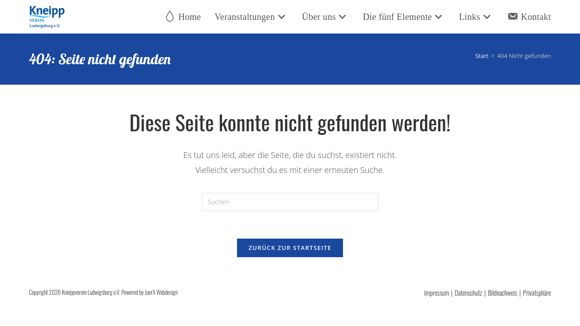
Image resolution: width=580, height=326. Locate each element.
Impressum (436, 292)
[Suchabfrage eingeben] (290, 202)
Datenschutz (468, 292)
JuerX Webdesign (161, 292)
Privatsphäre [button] (537, 292)
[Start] (481, 56)
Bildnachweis (502, 292)
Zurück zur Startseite (290, 248)
